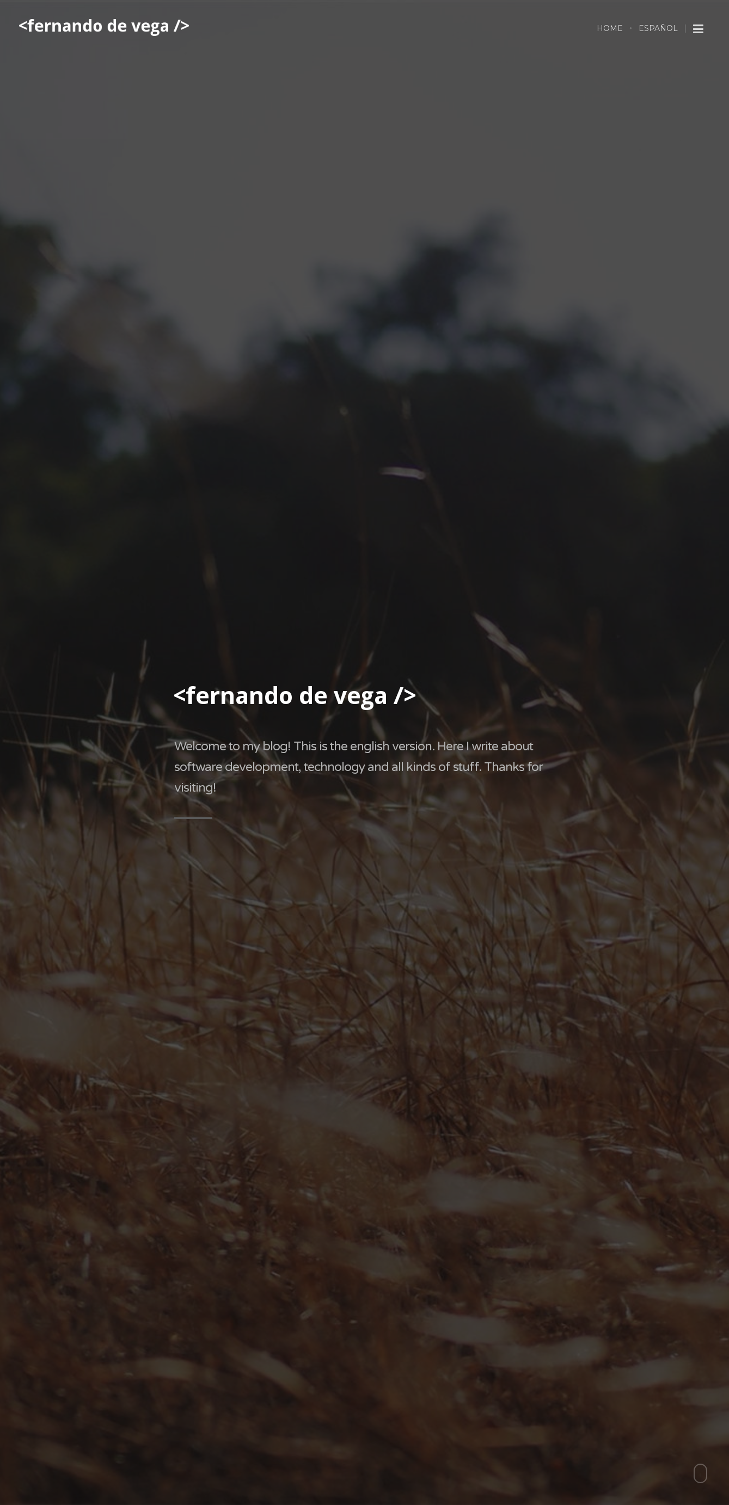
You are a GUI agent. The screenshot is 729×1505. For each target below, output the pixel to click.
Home (610, 28)
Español (658, 28)
